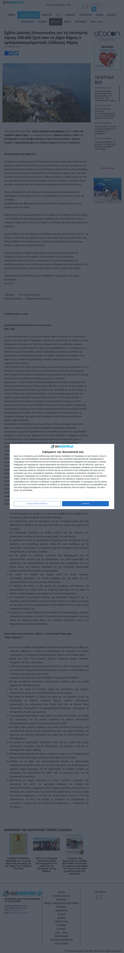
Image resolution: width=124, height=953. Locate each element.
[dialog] (62, 476)
